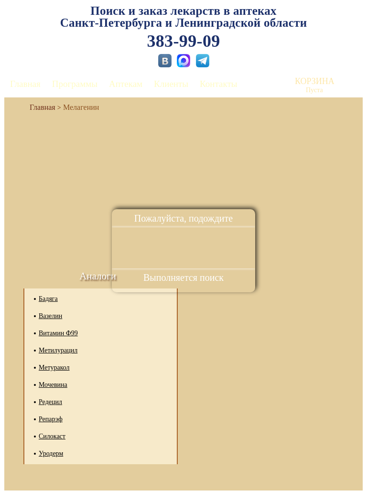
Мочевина (53, 384)
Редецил (50, 401)
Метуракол (54, 367)
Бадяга (48, 298)
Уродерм (51, 453)
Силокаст (52, 436)
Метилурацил (58, 350)
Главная (25, 84)
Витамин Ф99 (58, 333)
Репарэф (51, 419)
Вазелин (50, 316)
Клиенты (171, 84)
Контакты (218, 84)
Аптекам (125, 84)
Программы (74, 84)
